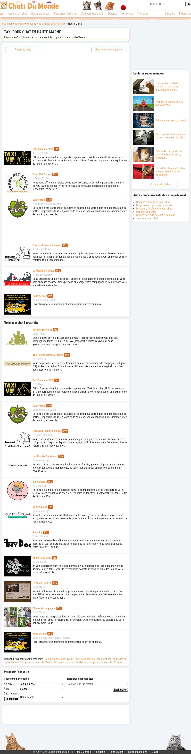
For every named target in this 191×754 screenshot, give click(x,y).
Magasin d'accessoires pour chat (154, 205)
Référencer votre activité (109, 49)
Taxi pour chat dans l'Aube (59, 659)
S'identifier (185, 13)
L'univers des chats (92, 13)
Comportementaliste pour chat (153, 202)
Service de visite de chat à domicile (155, 215)
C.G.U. (155, 751)
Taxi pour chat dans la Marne (36, 662)
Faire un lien (116, 751)
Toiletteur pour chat (147, 218)
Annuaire (143, 13)
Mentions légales (137, 751)
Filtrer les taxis (22, 49)
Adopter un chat (17, 13)
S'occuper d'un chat (65, 13)
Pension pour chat (146, 211)
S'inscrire (169, 13)
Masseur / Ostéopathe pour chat (154, 208)
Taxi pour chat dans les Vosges (105, 662)
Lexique (100, 751)
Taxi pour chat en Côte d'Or (91, 659)
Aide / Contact (84, 751)
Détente (112, 13)
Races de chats (40, 13)
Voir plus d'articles (160, 184)
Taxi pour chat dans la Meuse (70, 662)
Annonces (127, 13)
